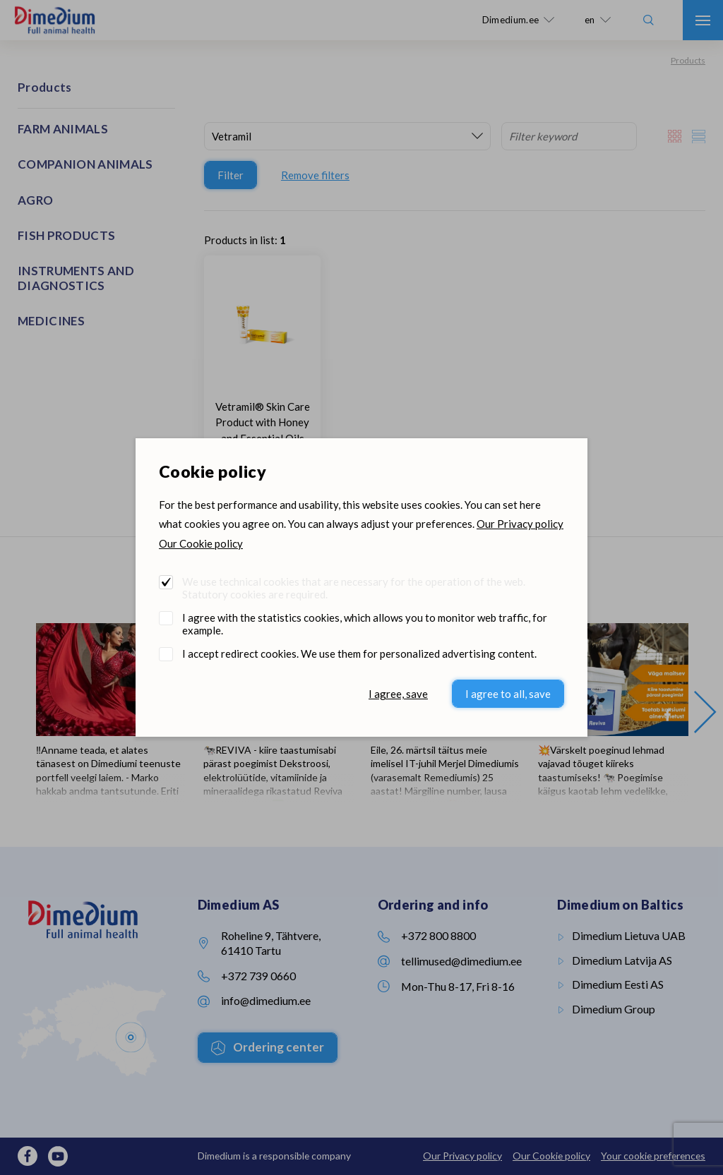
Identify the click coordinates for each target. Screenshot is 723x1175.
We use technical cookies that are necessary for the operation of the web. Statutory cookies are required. (353, 588)
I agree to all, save (508, 693)
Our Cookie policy (201, 543)
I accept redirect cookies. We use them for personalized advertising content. (359, 653)
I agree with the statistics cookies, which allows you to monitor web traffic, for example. (364, 624)
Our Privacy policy (520, 523)
